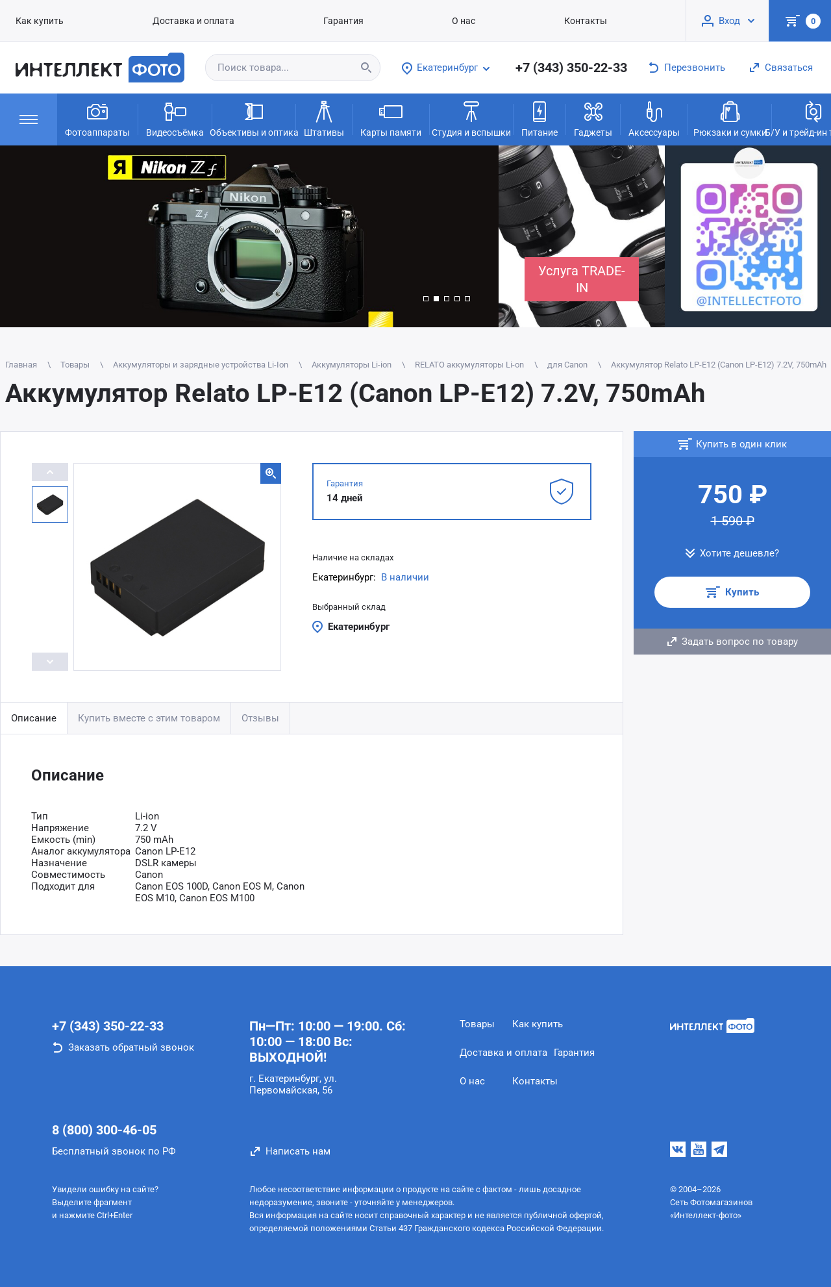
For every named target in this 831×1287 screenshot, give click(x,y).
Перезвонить (694, 67)
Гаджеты (593, 118)
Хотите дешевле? (739, 553)
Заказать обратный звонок (131, 1047)
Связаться (789, 67)
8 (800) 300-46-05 (104, 1130)
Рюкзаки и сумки (730, 118)
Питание (539, 118)
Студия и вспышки (471, 118)
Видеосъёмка (175, 118)
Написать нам (298, 1151)
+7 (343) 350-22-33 (571, 67)
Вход (729, 21)
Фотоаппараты (97, 118)
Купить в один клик (741, 444)
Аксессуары (654, 118)
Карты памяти (390, 118)
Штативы (324, 118)
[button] (425, 298)
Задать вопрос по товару (740, 641)
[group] (249, 236)
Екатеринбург (359, 626)
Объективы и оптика (253, 118)
